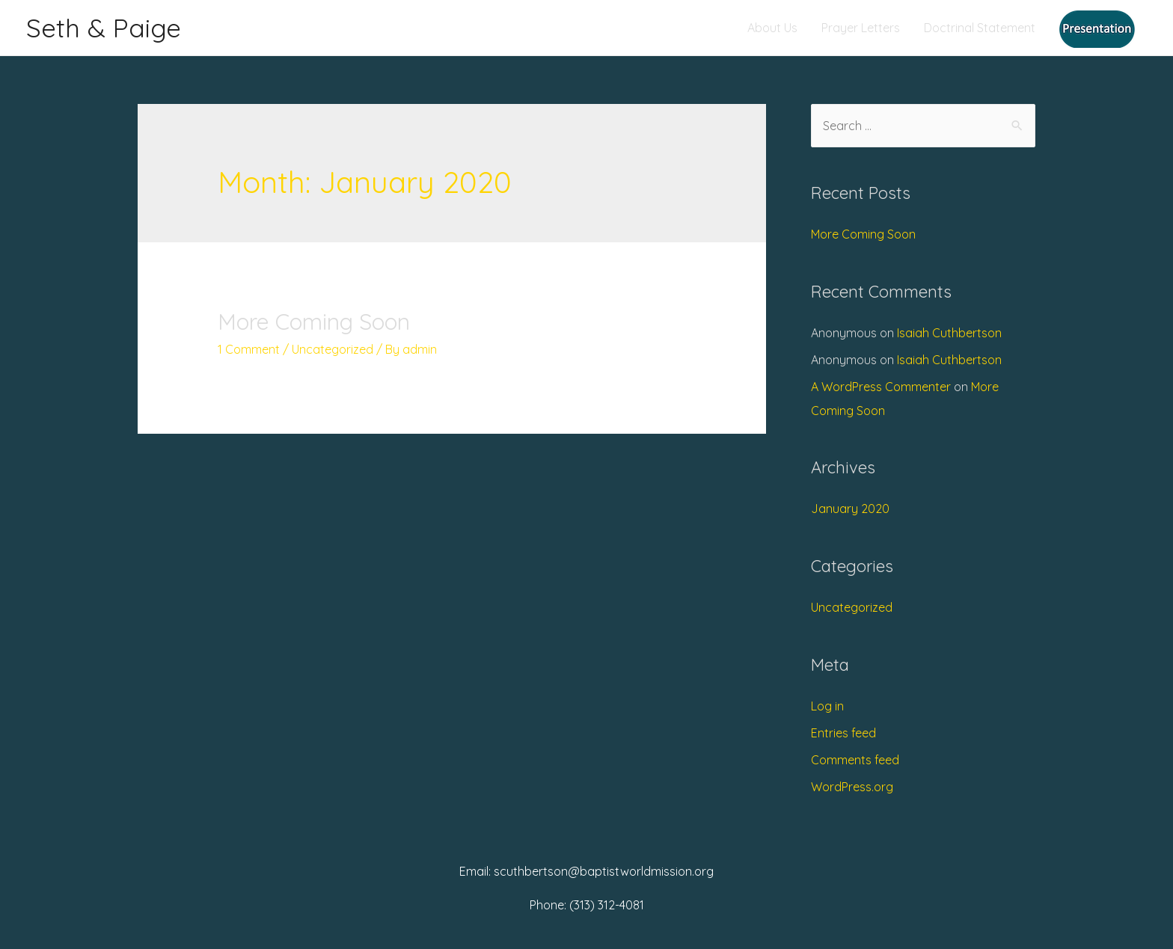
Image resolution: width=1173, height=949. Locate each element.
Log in (827, 705)
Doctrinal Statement (979, 27)
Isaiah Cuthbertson (949, 332)
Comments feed (855, 759)
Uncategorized (332, 349)
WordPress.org (852, 786)
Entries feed (843, 732)
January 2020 (850, 508)
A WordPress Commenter (881, 386)
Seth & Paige (103, 27)
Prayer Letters (860, 27)
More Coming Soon (314, 321)
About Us (772, 27)
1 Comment (249, 349)
